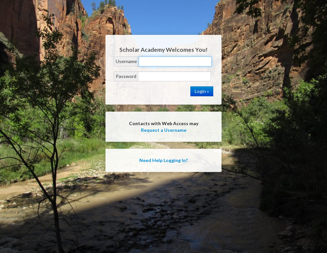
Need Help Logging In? (163, 160)
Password (126, 76)
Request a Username (163, 130)
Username (126, 61)
